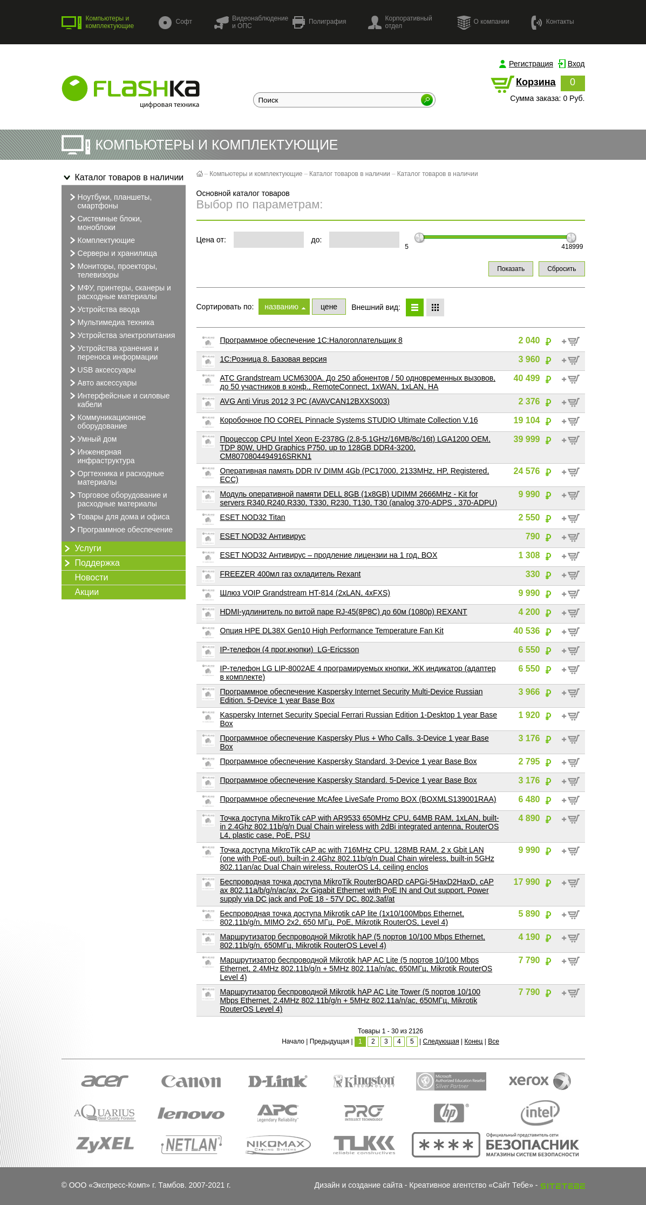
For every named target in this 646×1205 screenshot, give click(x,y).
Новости (91, 577)
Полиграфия (319, 22)
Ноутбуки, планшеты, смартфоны (109, 201)
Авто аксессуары (102, 382)
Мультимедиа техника (110, 322)
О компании (483, 22)
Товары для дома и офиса (118, 516)
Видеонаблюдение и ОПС (251, 22)
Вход (576, 63)
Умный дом (92, 439)
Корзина (536, 82)
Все (493, 1041)
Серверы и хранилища (112, 253)
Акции (87, 592)
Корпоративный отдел (400, 22)
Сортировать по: (225, 306)
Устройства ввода (103, 309)
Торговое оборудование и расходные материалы (117, 499)
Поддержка (91, 563)
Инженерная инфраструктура (101, 455)
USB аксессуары (101, 369)
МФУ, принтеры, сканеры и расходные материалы (119, 291)
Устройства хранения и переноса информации (113, 352)
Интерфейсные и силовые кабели (118, 399)
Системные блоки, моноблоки (104, 222)
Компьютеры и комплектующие (98, 22)
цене (329, 306)
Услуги (81, 548)
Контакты (552, 22)
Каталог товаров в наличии (123, 177)
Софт (175, 22)
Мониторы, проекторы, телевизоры (112, 270)
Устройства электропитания (121, 335)
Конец (473, 1041)
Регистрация (531, 63)
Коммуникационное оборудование (106, 421)
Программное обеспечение (120, 529)
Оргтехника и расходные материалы (116, 477)
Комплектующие (101, 240)
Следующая (441, 1041)
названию (281, 306)
